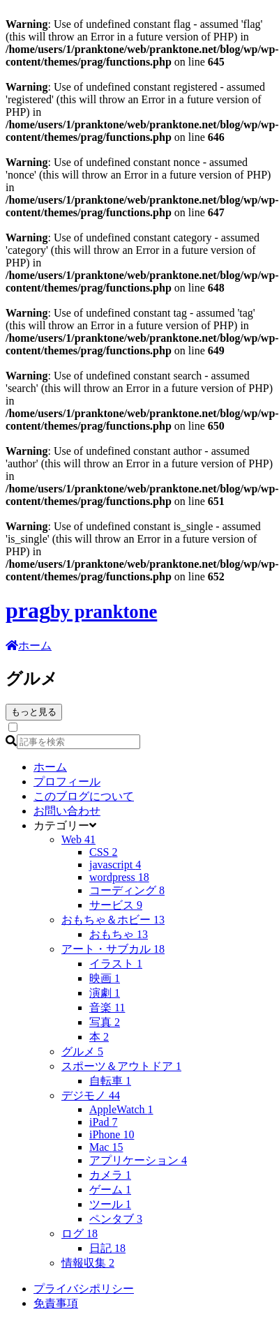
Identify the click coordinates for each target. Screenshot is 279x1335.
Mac (106, 1147)
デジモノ (90, 1095)
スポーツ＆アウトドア (121, 1066)
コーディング (127, 890)
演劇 (104, 993)
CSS (103, 852)
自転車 (110, 1081)
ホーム (50, 767)
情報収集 (87, 1263)
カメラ (110, 1175)
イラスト (115, 964)
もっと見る (33, 712)
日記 (107, 1248)
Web (78, 839)
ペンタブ (115, 1219)
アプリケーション (138, 1160)
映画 (104, 978)
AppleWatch (121, 1109)
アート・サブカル (113, 949)
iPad (103, 1122)
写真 (104, 1022)
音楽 (107, 1007)
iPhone (111, 1134)
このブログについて (83, 796)
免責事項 (55, 1303)
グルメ (82, 1051)
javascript (115, 864)
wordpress (119, 877)
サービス (115, 905)
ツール (110, 1204)
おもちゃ (118, 934)
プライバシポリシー (83, 1289)
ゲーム (110, 1190)
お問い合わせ (66, 811)
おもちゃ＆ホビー (113, 920)
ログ (79, 1233)
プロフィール (66, 781)
